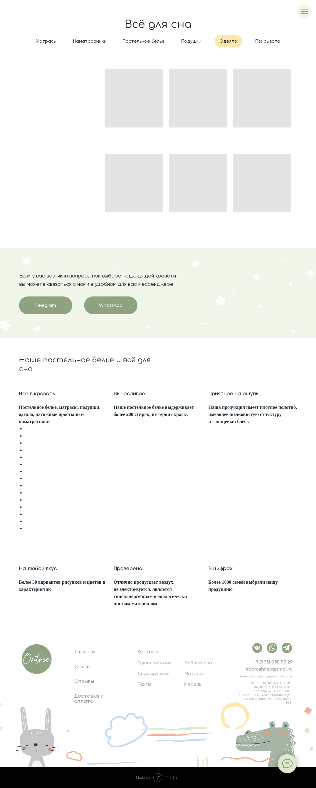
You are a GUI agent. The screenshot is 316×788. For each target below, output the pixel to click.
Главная (85, 652)
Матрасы (46, 41)
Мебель (192, 684)
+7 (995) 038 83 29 (273, 662)
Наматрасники (90, 41)
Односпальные (154, 663)
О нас (82, 666)
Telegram (45, 305)
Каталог (148, 652)
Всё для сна (198, 663)
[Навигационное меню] (304, 11)
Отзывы (84, 681)
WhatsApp (111, 305)
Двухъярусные (153, 673)
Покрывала (267, 41)
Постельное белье (144, 41)
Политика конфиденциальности (265, 676)
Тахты (144, 684)
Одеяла (228, 41)
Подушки (191, 41)
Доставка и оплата (89, 698)
